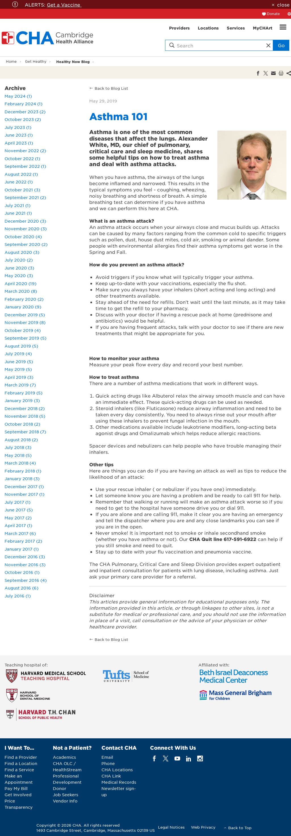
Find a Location (21, 763)
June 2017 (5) (19, 509)
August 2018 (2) (21, 439)
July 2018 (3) (18, 447)
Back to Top (239, 827)
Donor (59, 788)
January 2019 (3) (22, 400)
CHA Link (111, 775)
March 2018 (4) (20, 462)
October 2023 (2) (23, 119)
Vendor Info (65, 800)
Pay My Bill (16, 788)
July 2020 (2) (19, 259)
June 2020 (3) (19, 267)
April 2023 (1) (19, 142)
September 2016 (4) (26, 580)
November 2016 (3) (25, 564)
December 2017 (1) (24, 486)
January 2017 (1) (22, 548)
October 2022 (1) (22, 158)
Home (11, 61)
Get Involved (18, 794)
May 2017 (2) (18, 517)
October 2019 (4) (23, 330)
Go (281, 45)
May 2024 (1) (18, 96)
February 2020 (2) (24, 299)
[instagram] (200, 758)
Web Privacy (203, 827)
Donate (273, 13)
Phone (108, 763)
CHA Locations (117, 769)
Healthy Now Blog (73, 61)
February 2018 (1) (23, 470)
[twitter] (165, 758)
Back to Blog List (111, 88)
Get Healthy (36, 61)
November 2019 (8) (25, 322)
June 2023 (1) (19, 134)
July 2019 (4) (18, 353)
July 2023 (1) (18, 127)
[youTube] (177, 758)
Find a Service (19, 769)
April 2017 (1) (18, 525)
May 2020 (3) (19, 275)
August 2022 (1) (21, 174)
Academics (64, 757)
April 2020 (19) (20, 283)
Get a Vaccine (64, 4)
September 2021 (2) (25, 197)
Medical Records (118, 782)
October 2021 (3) (22, 189)
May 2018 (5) (18, 455)
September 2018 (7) (25, 431)
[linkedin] (188, 758)
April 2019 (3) (19, 377)
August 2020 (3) (22, 252)
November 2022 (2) (25, 150)
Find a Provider (21, 757)
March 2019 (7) (20, 384)
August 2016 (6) (21, 587)
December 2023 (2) (25, 111)
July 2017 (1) (17, 502)
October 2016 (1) (22, 572)
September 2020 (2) (26, 244)
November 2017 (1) (24, 494)
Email (107, 757)
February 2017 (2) (23, 541)
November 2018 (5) (25, 416)
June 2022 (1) (19, 181)
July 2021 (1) (17, 205)
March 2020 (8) (21, 291)
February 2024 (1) (23, 103)
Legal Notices (171, 827)
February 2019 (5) (23, 392)
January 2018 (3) (22, 478)
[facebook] (154, 758)
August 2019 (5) (21, 345)
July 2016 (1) (18, 595)
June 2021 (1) (18, 213)
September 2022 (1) (25, 166)
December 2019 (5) (25, 314)
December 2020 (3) (25, 220)
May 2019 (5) (18, 369)
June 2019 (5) (19, 361)
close (283, 4)
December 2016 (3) (25, 556)
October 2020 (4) (23, 236)
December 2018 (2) (25, 408)
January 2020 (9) (23, 306)
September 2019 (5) (25, 337)
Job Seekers (65, 794)
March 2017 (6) (20, 533)
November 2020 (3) (26, 228)
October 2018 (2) (22, 424)
